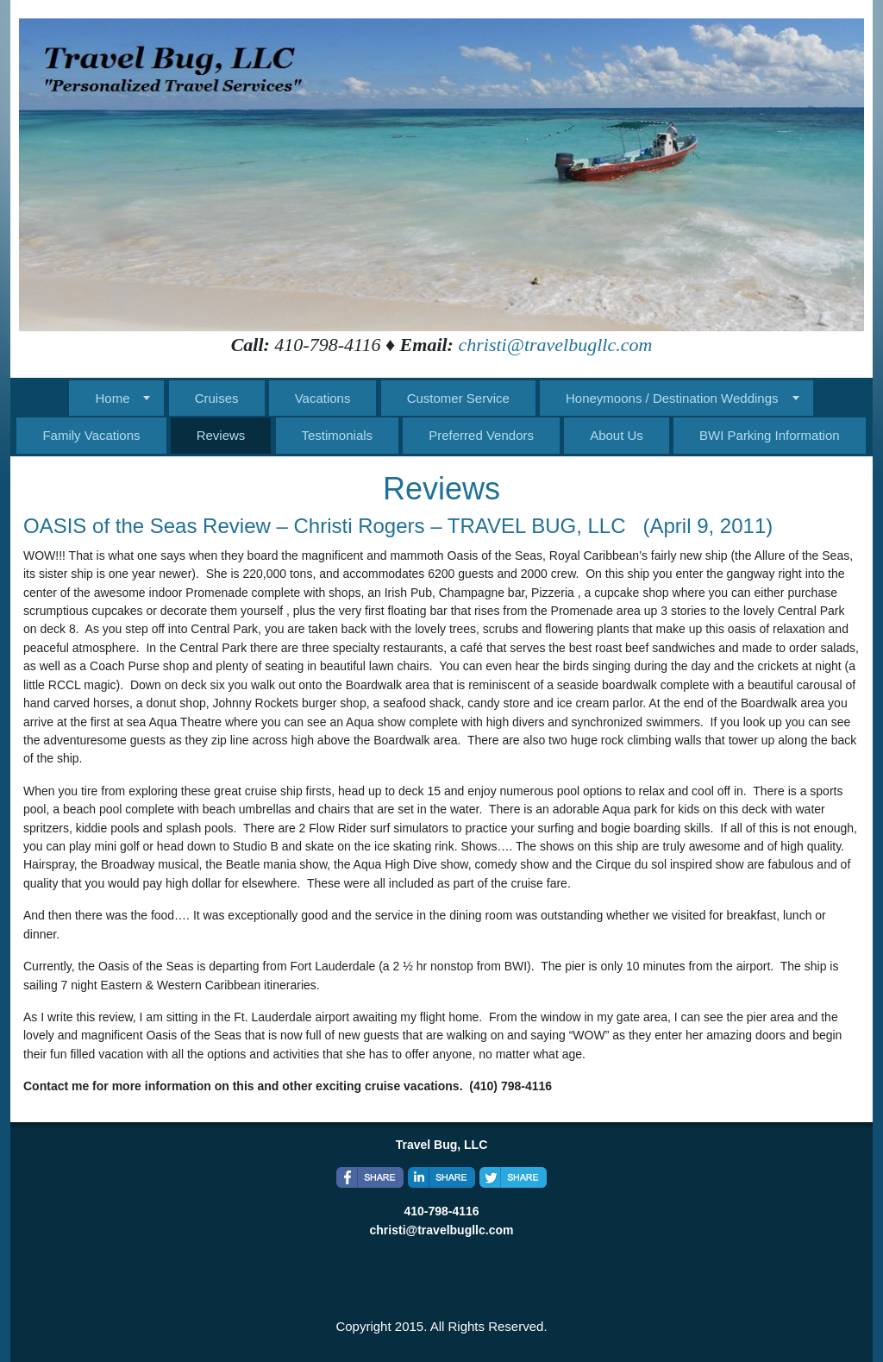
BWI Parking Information (769, 435)
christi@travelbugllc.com (555, 344)
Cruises (217, 398)
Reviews (221, 435)
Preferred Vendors (481, 435)
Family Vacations (91, 435)
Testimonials (337, 435)
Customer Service (458, 398)
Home (112, 398)
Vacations (323, 398)
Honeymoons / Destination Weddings (672, 398)
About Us (616, 435)
